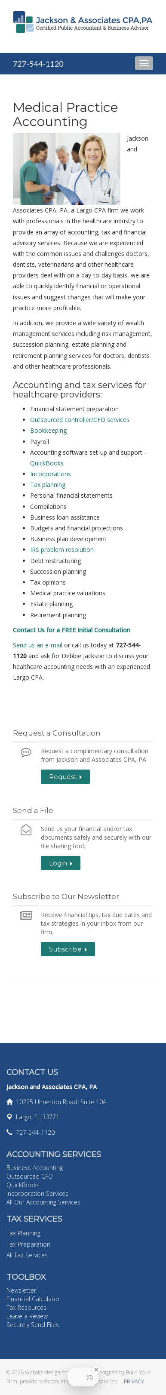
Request (65, 777)
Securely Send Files (32, 1325)
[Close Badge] (96, 1369)
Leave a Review (27, 1316)
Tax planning (47, 484)
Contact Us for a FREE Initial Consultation (71, 630)
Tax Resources (26, 1307)
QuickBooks (47, 463)
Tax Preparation (28, 1244)
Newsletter (21, 1290)
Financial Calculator (33, 1299)
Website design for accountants (60, 1372)
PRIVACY (134, 1381)
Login (60, 863)
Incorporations (50, 474)
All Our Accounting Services (43, 1202)
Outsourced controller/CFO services (79, 420)
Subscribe (68, 949)
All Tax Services (27, 1255)
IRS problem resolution (62, 549)
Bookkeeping (48, 430)
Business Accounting (34, 1168)
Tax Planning (23, 1233)
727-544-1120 (38, 63)
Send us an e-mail (38, 645)
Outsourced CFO (29, 1176)
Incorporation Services (37, 1193)
